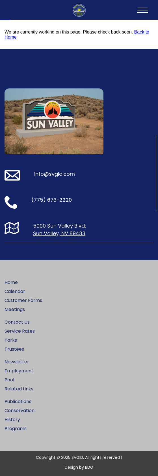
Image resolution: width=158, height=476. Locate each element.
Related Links (19, 389)
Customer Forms (23, 300)
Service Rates (20, 331)
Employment (19, 371)
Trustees (14, 349)
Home (11, 282)
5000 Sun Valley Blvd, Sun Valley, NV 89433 (59, 229)
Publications (18, 401)
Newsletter (17, 362)
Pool (9, 380)
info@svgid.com (54, 173)
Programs (16, 428)
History (12, 419)
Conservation (19, 410)
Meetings (15, 309)
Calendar (15, 291)
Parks (11, 340)
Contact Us (17, 322)
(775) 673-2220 (51, 199)
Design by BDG (79, 467)
